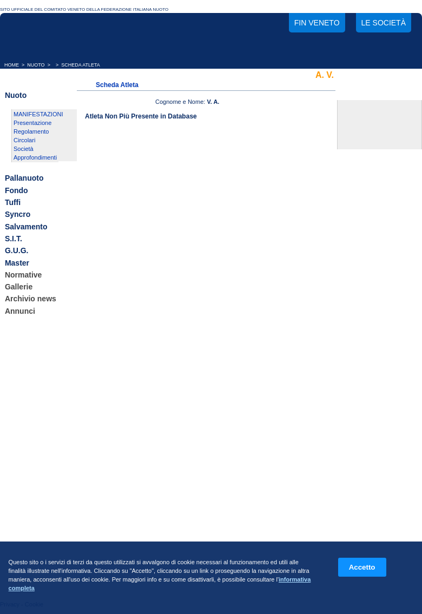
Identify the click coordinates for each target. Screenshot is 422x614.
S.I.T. (13, 238)
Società (24, 149)
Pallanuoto (24, 178)
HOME (11, 65)
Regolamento (31, 131)
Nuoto (16, 95)
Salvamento (26, 226)
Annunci (20, 311)
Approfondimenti (35, 157)
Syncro (17, 214)
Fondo (16, 190)
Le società (383, 22)
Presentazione (32, 123)
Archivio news (30, 299)
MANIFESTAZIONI (38, 114)
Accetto (362, 567)
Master (17, 263)
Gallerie (18, 286)
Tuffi (13, 202)
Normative (23, 274)
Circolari (24, 140)
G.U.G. (17, 251)
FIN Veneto (317, 22)
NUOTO (35, 65)
